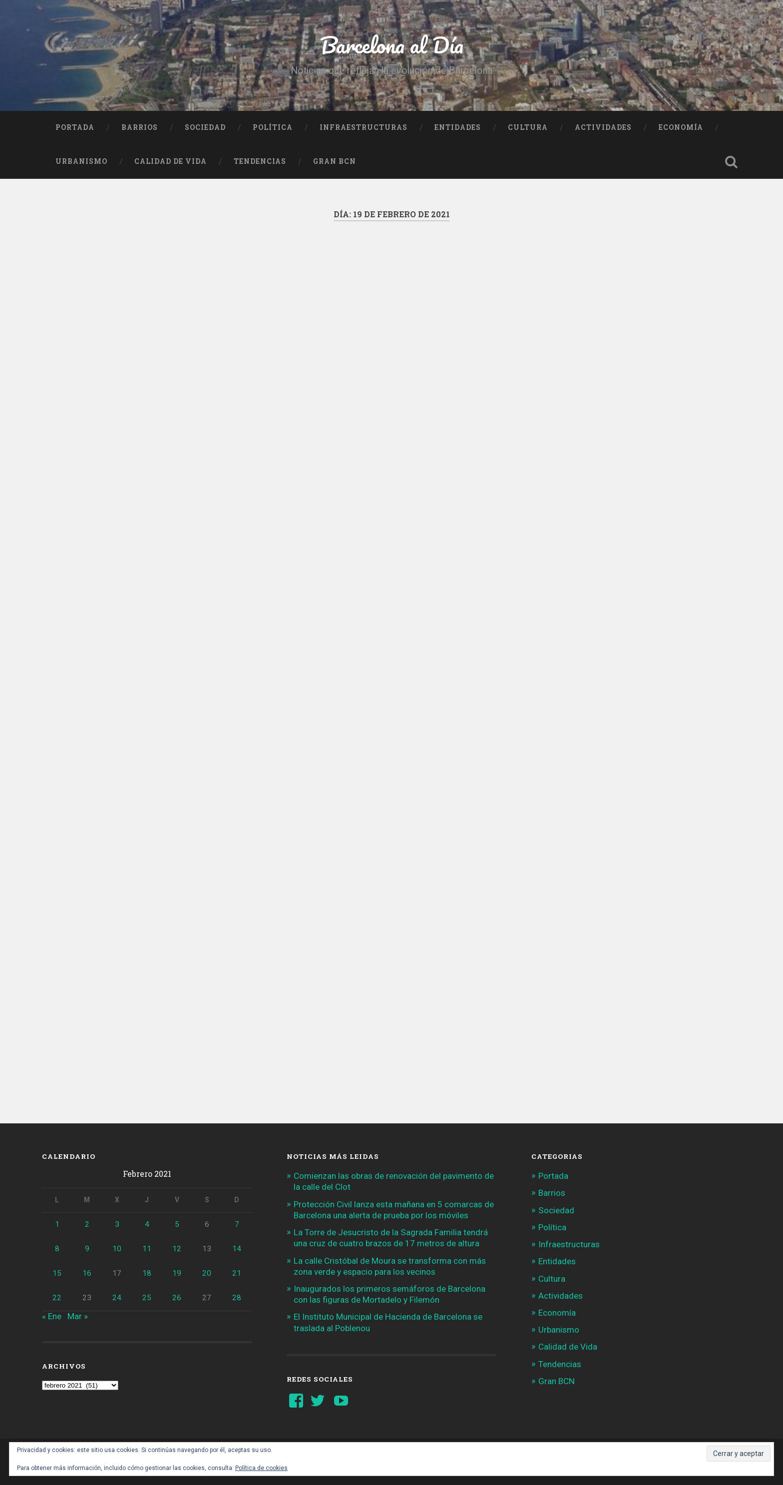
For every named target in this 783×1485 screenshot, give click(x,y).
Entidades (457, 127)
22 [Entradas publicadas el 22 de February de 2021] (56, 1297)
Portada (74, 127)
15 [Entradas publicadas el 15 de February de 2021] (56, 1273)
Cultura (528, 127)
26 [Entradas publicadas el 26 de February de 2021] (176, 1297)
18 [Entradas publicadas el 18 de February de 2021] (146, 1273)
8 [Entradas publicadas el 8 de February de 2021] (57, 1248)
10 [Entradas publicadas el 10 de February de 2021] (116, 1248)
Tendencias (260, 161)
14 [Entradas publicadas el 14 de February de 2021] (236, 1248)
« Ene (51, 1316)
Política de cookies (261, 1468)
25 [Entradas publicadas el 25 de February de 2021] (146, 1297)
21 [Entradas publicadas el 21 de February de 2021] (236, 1273)
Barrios (139, 127)
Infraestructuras (363, 127)
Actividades (603, 127)
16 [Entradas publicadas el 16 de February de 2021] (86, 1273)
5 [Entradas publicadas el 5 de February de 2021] (177, 1224)
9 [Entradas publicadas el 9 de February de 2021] (87, 1248)
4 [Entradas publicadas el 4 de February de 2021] (147, 1224)
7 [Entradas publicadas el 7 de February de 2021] (237, 1224)
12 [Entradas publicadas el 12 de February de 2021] (176, 1248)
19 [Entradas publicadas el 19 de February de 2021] (176, 1273)
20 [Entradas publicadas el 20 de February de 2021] (206, 1273)
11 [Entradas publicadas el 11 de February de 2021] (146, 1248)
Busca (731, 162)
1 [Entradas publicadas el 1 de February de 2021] (57, 1224)
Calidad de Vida (170, 161)
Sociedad (205, 127)
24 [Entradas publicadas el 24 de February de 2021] (116, 1297)
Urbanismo (81, 161)
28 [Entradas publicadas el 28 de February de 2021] (236, 1297)
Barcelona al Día (391, 44)
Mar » (77, 1316)
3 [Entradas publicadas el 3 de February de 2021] (117, 1224)
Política (273, 127)
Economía (681, 127)
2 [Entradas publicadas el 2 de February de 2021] (87, 1224)
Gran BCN (334, 161)
